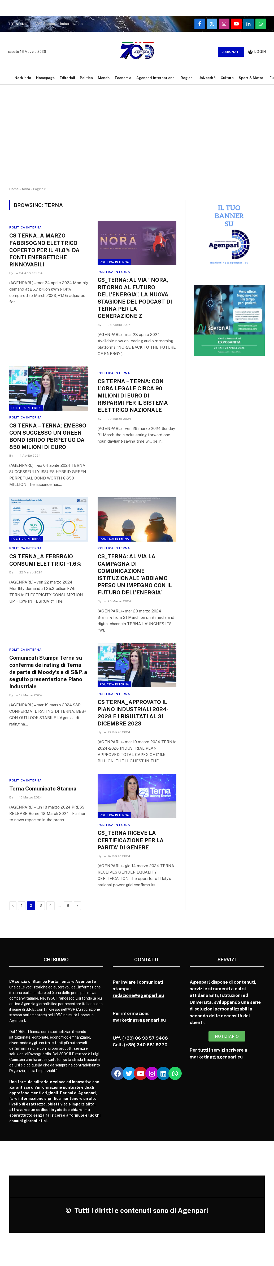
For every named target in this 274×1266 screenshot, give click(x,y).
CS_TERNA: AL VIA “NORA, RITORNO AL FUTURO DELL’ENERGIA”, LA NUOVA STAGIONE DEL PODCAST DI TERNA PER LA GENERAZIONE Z (135, 298)
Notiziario (23, 78)
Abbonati (231, 52)
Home (14, 189)
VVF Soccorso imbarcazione (59, 23)
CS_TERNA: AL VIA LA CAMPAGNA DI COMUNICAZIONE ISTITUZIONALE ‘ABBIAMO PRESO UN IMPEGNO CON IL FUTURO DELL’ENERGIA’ (135, 574)
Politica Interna (25, 227)
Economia (123, 78)
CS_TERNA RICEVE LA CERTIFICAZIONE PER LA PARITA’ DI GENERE (131, 840)
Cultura (227, 78)
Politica (86, 78)
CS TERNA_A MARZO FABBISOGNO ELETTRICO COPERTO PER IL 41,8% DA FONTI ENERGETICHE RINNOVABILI (44, 250)
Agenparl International (156, 78)
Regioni (187, 78)
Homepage (45, 78)
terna (26, 189)
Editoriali (67, 78)
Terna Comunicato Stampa (42, 788)
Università (207, 78)
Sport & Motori (251, 78)
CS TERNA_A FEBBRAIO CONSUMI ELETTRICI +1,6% (45, 560)
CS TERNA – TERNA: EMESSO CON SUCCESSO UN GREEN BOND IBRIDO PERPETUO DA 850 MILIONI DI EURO (47, 436)
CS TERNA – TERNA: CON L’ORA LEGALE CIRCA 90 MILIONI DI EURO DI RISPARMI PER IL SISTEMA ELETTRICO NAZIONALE (133, 395)
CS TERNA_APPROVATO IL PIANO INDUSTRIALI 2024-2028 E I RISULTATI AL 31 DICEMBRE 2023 (133, 713)
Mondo (104, 78)
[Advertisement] (137, 140)
